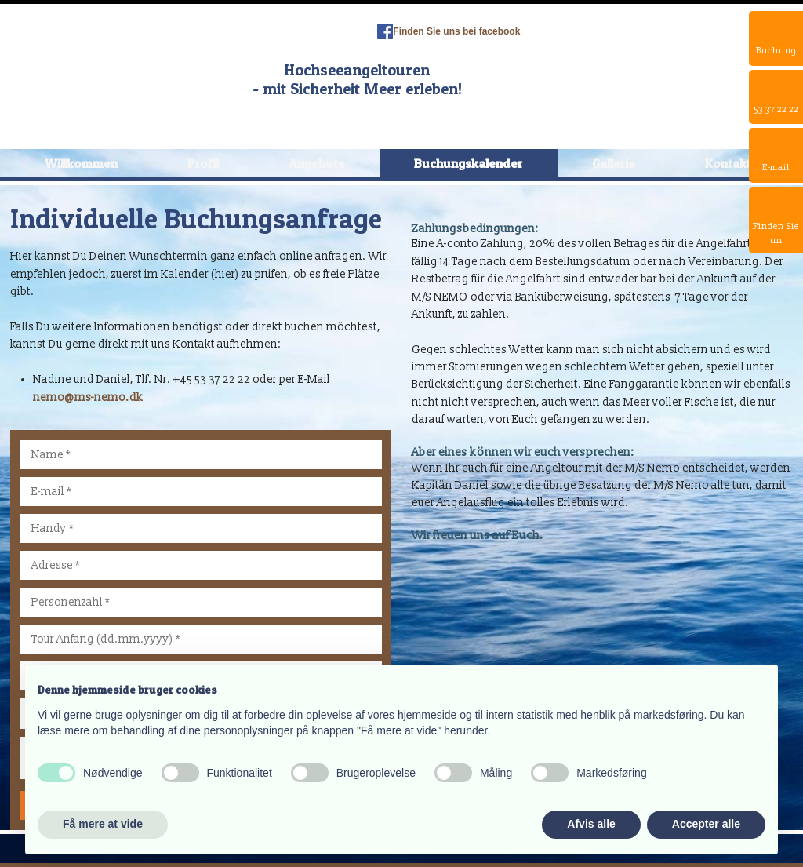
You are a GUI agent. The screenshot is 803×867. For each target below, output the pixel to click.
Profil (203, 163)
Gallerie (613, 163)
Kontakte (731, 163)
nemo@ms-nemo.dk (88, 397)
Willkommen (81, 163)
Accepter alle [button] (706, 824)
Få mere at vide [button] (103, 824)
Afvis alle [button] (591, 824)
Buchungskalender (468, 163)
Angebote (317, 163)
